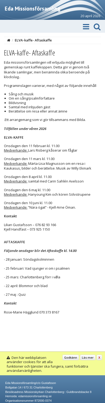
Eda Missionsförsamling (33, 9)
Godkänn (70, 357)
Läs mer (88, 357)
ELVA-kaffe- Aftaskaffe (33, 40)
